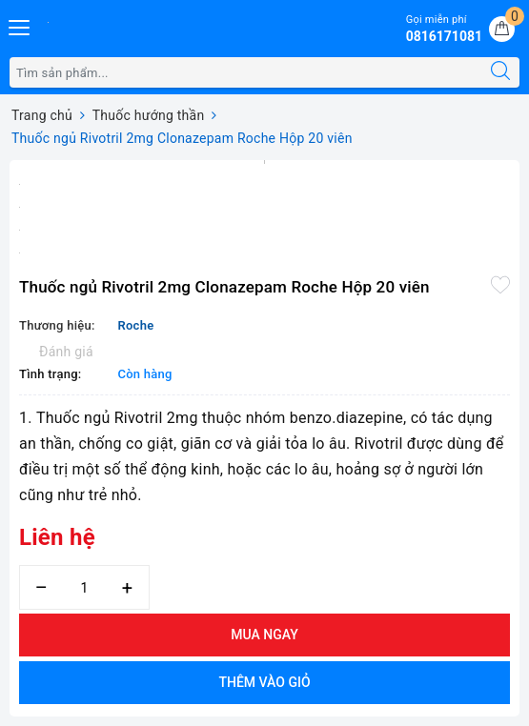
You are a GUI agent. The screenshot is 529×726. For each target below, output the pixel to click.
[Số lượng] (84, 587)
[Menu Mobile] (20, 25)
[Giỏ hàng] (502, 29)
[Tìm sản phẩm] (246, 72)
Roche (135, 325)
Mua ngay (264, 634)
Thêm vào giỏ (264, 682)
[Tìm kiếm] (500, 72)
